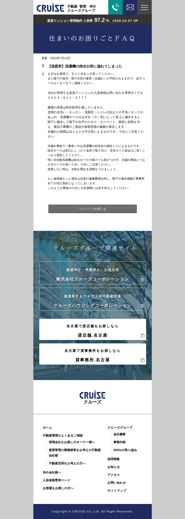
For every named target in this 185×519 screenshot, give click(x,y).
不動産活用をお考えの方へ (67, 463)
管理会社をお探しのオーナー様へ (72, 442)
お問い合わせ (116, 482)
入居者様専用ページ (56, 480)
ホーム (47, 427)
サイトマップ (116, 490)
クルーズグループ (119, 427)
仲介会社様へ (52, 472)
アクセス (113, 474)
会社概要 (119, 434)
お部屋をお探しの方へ (58, 488)
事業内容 (119, 442)
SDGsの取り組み (125, 450)
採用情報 (113, 459)
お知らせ (113, 467)
